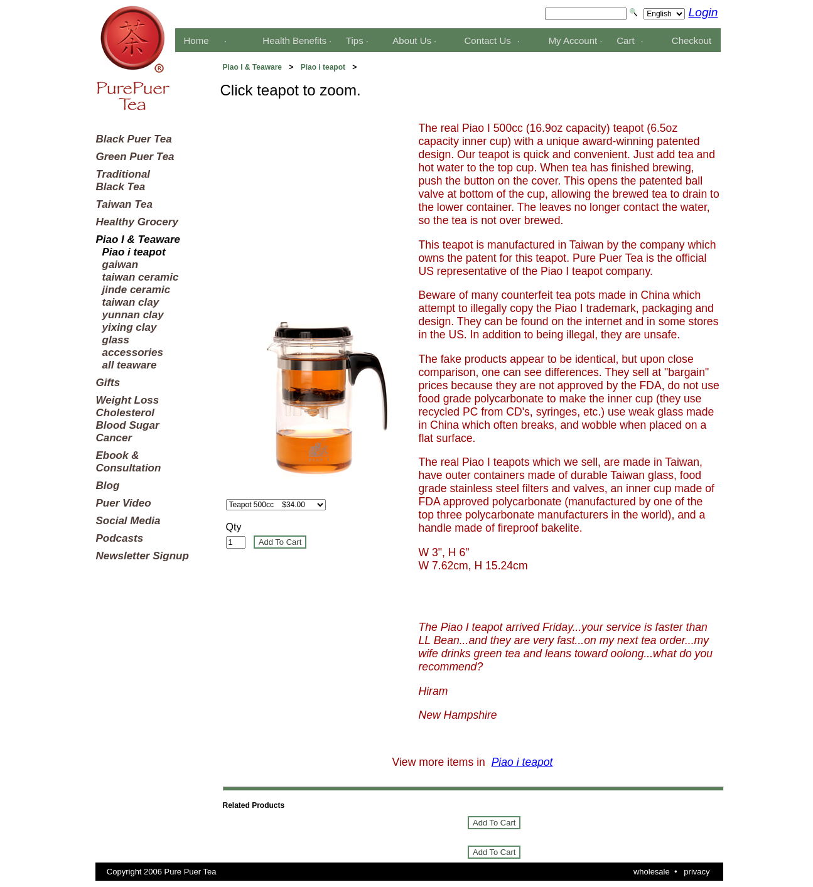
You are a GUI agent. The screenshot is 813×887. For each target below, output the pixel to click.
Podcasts (120, 538)
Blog (108, 486)
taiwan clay (130, 302)
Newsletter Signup (142, 556)
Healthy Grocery (137, 222)
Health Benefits (294, 40)
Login (703, 12)
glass (115, 340)
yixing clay (129, 327)
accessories (132, 352)
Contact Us (488, 40)
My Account (573, 40)
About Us (411, 40)
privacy (696, 871)
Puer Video (123, 503)
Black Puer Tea (134, 139)
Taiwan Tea (124, 204)
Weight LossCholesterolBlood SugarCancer (127, 419)
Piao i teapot (323, 67)
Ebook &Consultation (128, 461)
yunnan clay (133, 315)
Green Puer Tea (135, 157)
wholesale (651, 871)
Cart (625, 40)
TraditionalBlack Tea (123, 180)
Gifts (108, 383)
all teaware (129, 365)
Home (195, 40)
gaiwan (120, 265)
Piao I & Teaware (252, 67)
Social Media (128, 521)
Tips (354, 40)
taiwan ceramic (140, 277)
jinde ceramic (136, 290)
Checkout (691, 40)
